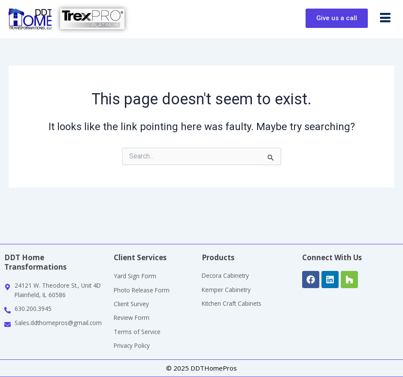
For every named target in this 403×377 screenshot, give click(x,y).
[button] (385, 18)
